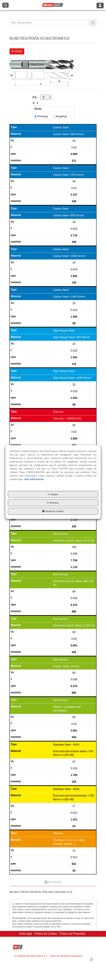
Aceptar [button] (53, 494)
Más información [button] (34, 479)
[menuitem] (25, 934)
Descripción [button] (53, 882)
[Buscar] (93, 23)
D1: (41, 97)
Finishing (42, 116)
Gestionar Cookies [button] (53, 511)
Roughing (61, 116)
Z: (33, 103)
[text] (49, 23)
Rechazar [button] (53, 502)
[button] (53, 5)
